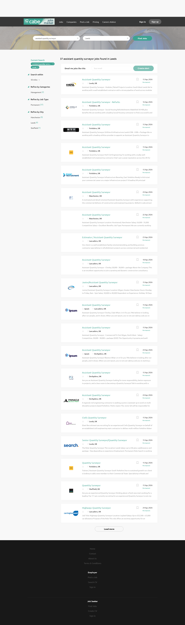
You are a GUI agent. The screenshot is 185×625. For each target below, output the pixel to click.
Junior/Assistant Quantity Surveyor (100, 282)
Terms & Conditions (92, 563)
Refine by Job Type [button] (39, 99)
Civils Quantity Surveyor (94, 417)
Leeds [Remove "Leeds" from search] (34, 67)
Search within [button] (36, 74)
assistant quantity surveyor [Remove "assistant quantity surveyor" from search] (42, 64)
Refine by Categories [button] (40, 86)
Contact (92, 553)
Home (92, 548)
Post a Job (92, 577)
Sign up (155, 21)
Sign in (142, 21)
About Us (92, 558)
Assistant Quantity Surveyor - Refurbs (101, 102)
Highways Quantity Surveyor (96, 507)
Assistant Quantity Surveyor (96, 79)
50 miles (34, 80)
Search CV (92, 582)
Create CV (92, 611)
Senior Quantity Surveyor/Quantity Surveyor (104, 440)
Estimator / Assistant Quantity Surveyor (102, 237)
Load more (109, 529)
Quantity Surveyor (91, 462)
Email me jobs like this (75, 68)
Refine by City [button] (37, 111)
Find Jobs (142, 38)
